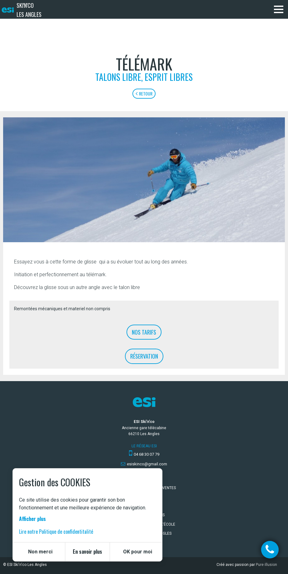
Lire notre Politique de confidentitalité (56, 531)
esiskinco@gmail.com (147, 464)
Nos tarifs (144, 332)
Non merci (40, 552)
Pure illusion (266, 564)
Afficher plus (32, 518)
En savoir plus (87, 551)
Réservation (144, 356)
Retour (144, 93)
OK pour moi (137, 552)
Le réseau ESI (144, 446)
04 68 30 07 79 (146, 454)
